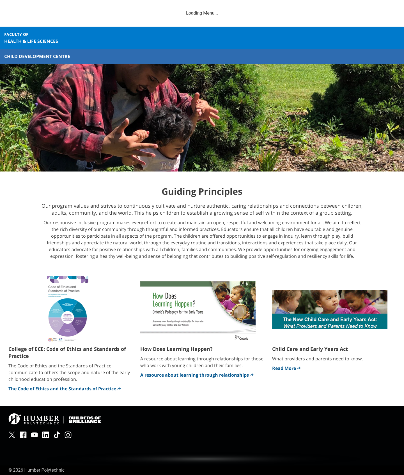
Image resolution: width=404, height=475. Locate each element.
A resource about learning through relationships (197, 375)
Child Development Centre (37, 56)
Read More (286, 368)
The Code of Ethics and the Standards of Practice (64, 389)
